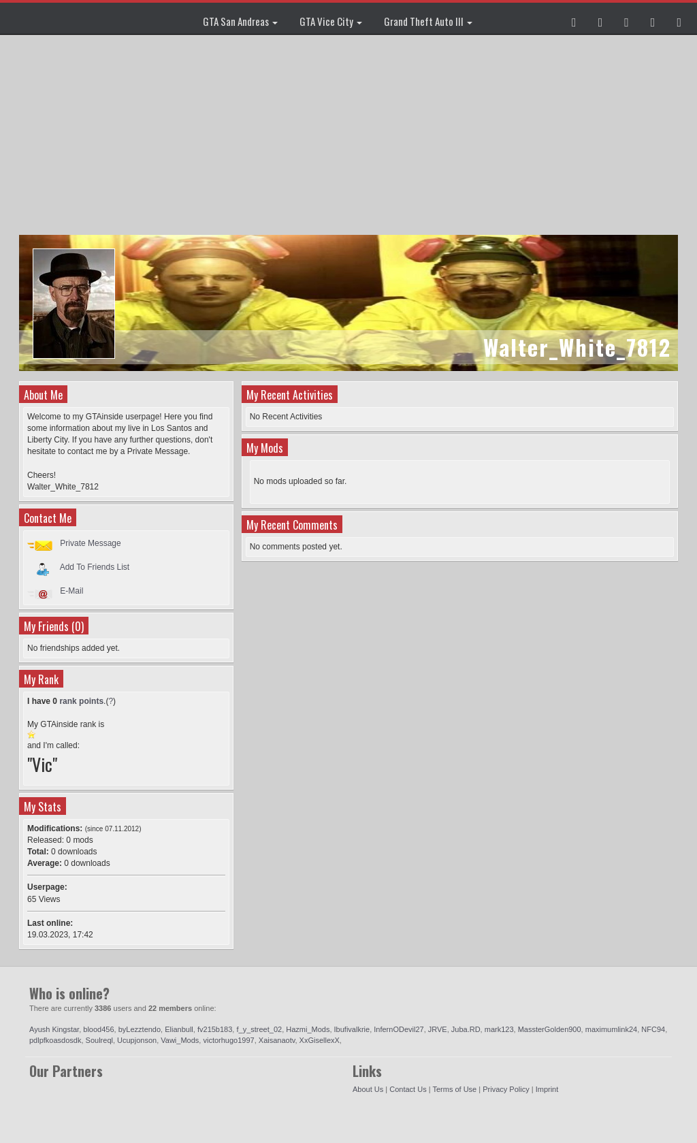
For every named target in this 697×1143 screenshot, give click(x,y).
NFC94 (653, 1029)
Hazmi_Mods (307, 1029)
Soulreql (99, 1040)
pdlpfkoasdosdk (55, 1040)
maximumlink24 (611, 1029)
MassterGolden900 (549, 1029)
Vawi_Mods (180, 1040)
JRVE (437, 1029)
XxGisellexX (319, 1040)
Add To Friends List (95, 567)
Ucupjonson (137, 1040)
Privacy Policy (506, 1089)
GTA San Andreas (240, 21)
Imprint (547, 1089)
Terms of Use (454, 1089)
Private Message (90, 543)
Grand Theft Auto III (428, 21)
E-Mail (71, 591)
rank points (81, 701)
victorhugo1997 (228, 1040)
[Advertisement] (350, 136)
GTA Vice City (330, 21)
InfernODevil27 (398, 1029)
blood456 (98, 1029)
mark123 (499, 1029)
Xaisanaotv (277, 1040)
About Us (368, 1089)
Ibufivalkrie (352, 1029)
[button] (574, 18)
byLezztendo (139, 1029)
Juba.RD (466, 1029)
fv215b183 (214, 1029)
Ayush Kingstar (54, 1029)
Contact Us (407, 1089)
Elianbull (179, 1029)
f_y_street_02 (259, 1029)
